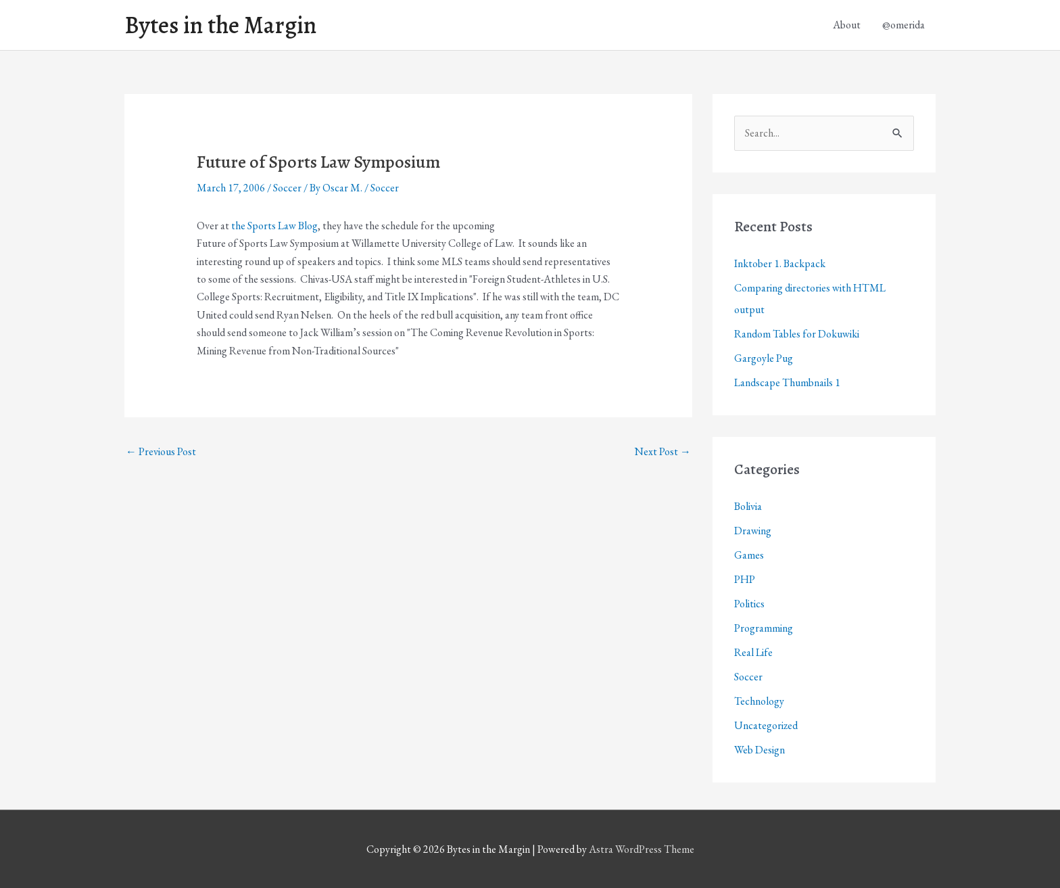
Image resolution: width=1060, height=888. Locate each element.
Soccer (287, 188)
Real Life (753, 652)
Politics (749, 604)
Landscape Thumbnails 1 (787, 382)
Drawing (752, 530)
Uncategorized (766, 725)
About (847, 25)
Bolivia (748, 506)
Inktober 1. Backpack (779, 263)
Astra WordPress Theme (641, 849)
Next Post (663, 451)
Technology (759, 701)
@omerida (903, 25)
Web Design (759, 750)
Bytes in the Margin (220, 25)
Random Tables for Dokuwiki (796, 334)
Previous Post (161, 451)
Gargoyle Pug (763, 358)
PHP (744, 579)
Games (749, 555)
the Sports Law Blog (274, 225)
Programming (763, 628)
